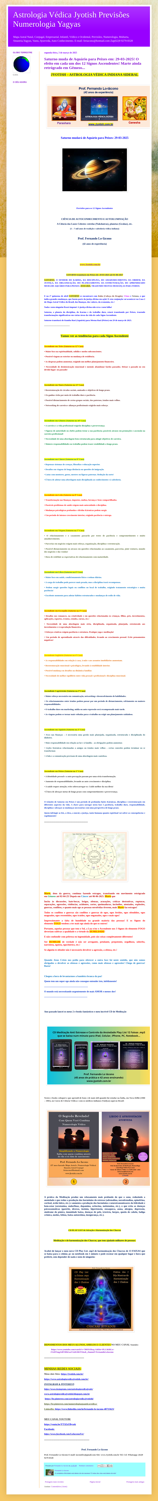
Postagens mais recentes (54, 1482)
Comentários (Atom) (59, 1486)
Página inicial (95, 1482)
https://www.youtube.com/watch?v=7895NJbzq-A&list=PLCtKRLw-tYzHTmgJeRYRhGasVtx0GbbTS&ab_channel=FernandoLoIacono (82, 1350)
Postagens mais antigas (135, 1482)
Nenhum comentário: (86, 1466)
